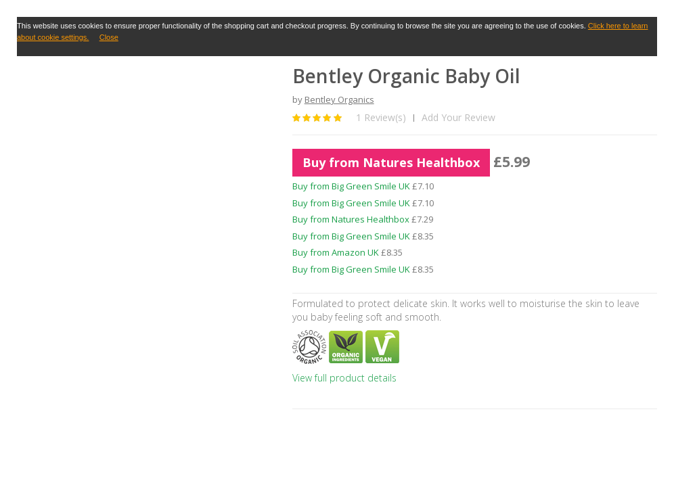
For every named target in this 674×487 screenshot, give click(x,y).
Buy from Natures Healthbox (391, 162)
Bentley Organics (339, 99)
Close (108, 37)
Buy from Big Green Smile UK (351, 186)
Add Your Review (458, 117)
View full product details (344, 377)
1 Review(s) (381, 117)
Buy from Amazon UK (335, 252)
